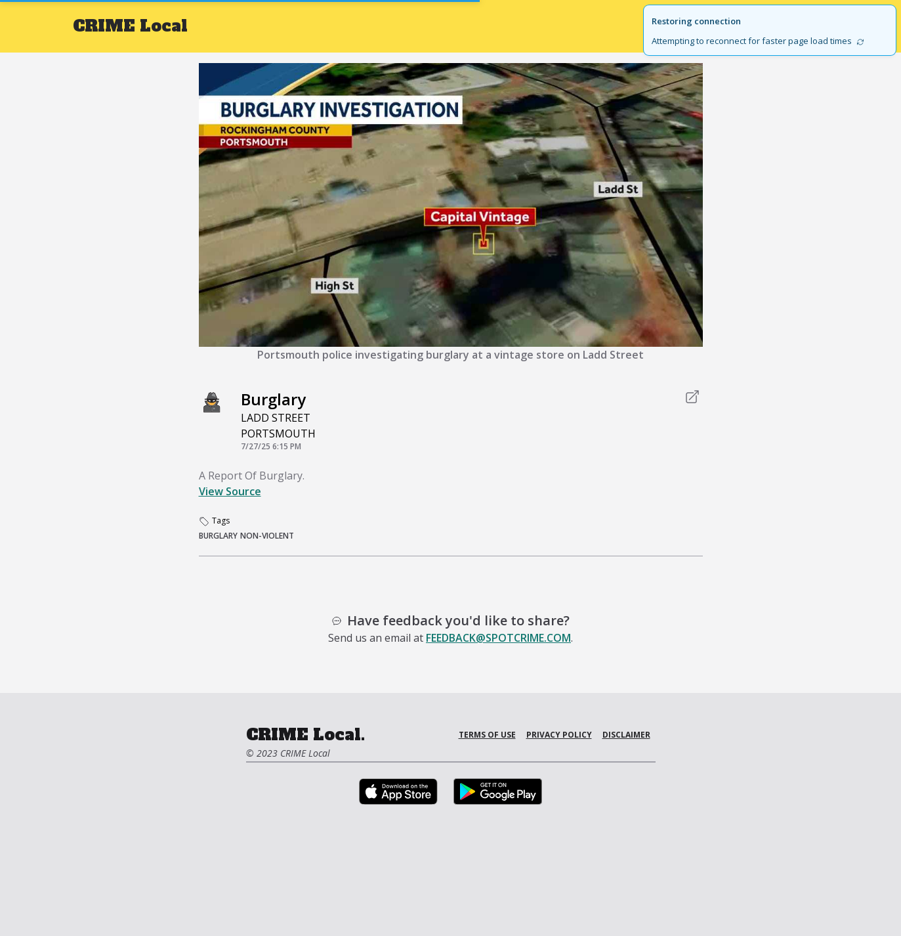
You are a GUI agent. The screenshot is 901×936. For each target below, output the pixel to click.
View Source (230, 491)
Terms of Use (487, 734)
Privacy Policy (559, 734)
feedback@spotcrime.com (498, 638)
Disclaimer (626, 734)
